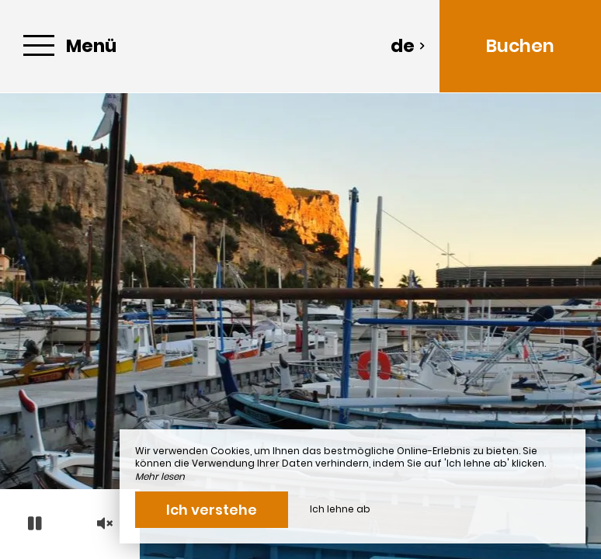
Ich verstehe (211, 509)
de (408, 45)
